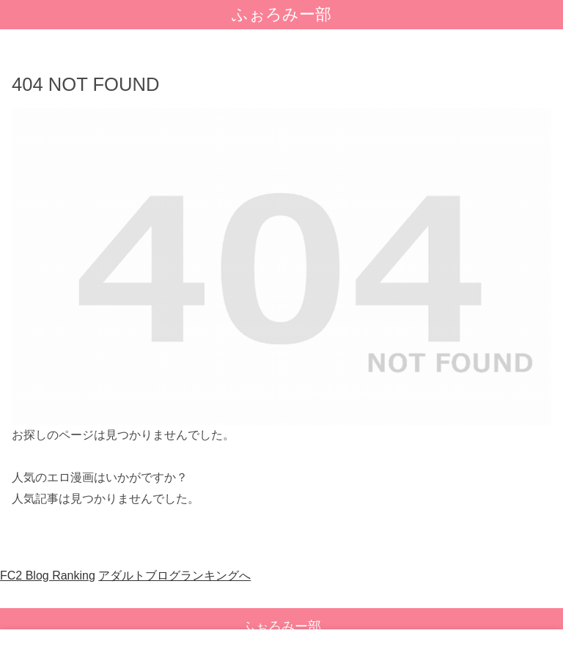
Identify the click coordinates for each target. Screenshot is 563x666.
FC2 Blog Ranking (47, 575)
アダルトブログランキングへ (174, 575)
